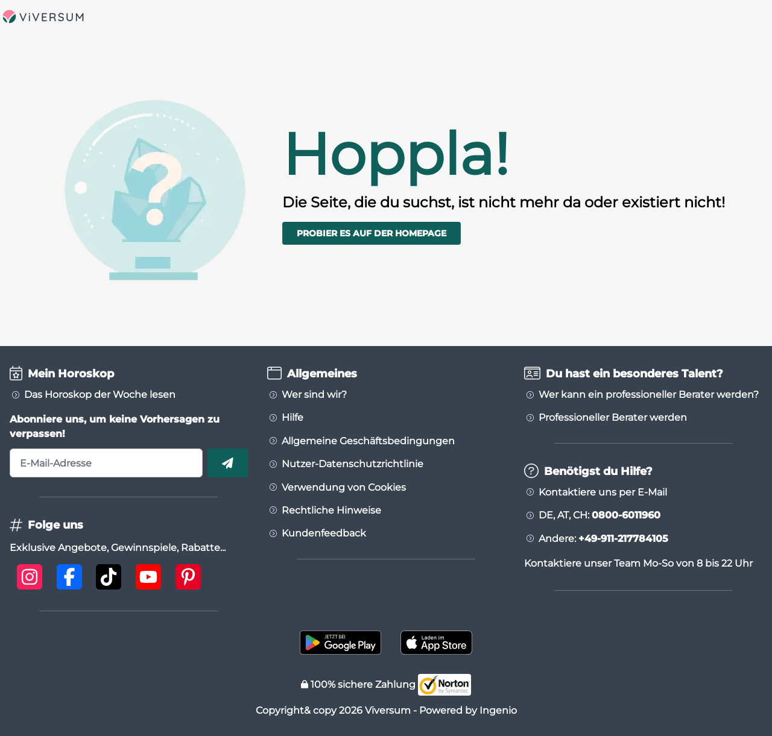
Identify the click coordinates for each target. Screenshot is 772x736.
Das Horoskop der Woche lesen (100, 394)
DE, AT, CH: (599, 515)
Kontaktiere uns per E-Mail (603, 492)
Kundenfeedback (324, 533)
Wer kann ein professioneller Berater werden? (649, 394)
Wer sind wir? (314, 394)
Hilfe (292, 417)
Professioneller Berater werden (613, 417)
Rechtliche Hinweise (331, 510)
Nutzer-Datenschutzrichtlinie (352, 464)
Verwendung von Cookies (344, 487)
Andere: (603, 538)
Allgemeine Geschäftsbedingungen (368, 441)
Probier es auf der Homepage (371, 233)
